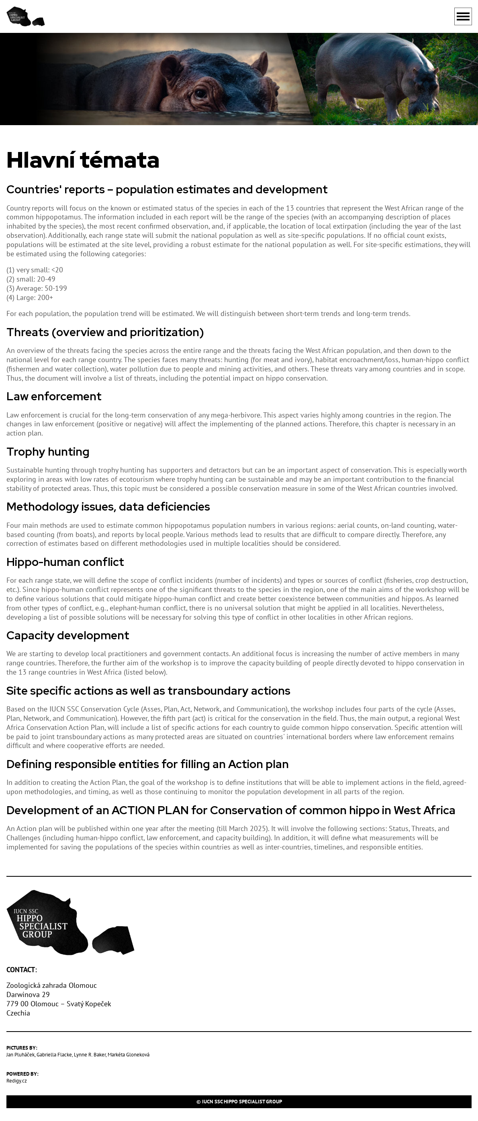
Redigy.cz (16, 1080)
